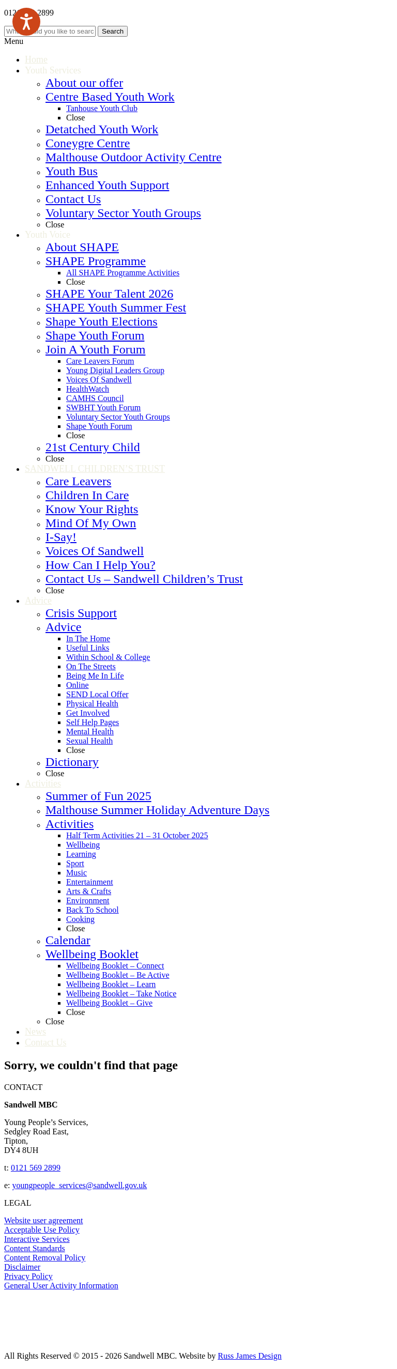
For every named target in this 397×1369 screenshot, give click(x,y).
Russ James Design (250, 1355)
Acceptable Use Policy (42, 1229)
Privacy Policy (28, 1276)
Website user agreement (43, 1220)
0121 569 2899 (35, 1167)
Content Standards (34, 1248)
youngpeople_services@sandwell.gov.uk (79, 1185)
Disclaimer (22, 1267)
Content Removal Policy (44, 1257)
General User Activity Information (61, 1285)
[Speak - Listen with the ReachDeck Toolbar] (26, 22)
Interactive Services (37, 1239)
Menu (13, 41)
